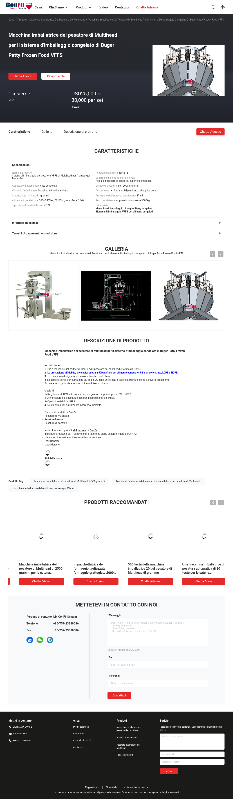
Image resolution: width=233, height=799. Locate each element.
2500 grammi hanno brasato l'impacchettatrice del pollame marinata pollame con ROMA (143, 568)
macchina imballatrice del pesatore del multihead (57, 19)
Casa (11, 19)
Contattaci (119, 695)
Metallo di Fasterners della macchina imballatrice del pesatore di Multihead (158, 481)
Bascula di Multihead (126, 737)
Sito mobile (111, 787)
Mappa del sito (92, 787)
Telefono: (114, 675)
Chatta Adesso (23, 76)
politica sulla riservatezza (136, 787)
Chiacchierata (56, 76)
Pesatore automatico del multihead (128, 746)
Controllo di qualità (82, 740)
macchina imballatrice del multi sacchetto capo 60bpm (43, 488)
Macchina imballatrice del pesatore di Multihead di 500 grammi (69, 481)
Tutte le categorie (125, 755)
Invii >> (169, 771)
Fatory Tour (78, 733)
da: (111, 657)
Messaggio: (115, 615)
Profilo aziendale (81, 727)
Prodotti (22, 19)
